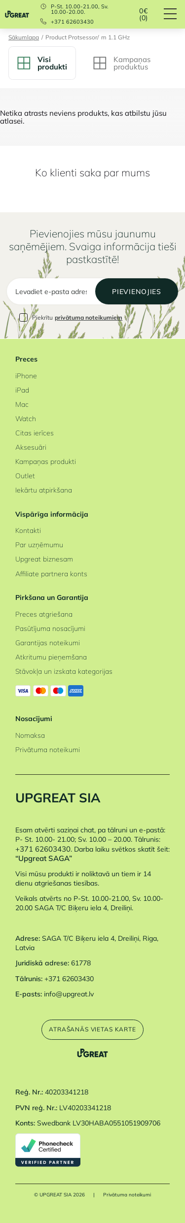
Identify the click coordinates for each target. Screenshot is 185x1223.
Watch (25, 418)
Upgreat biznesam (44, 559)
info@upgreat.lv (69, 994)
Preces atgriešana (44, 614)
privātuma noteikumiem (88, 317)
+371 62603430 (72, 22)
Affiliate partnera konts (51, 573)
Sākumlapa (23, 37)
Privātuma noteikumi (47, 749)
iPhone (26, 375)
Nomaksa (30, 735)
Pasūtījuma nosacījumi (50, 628)
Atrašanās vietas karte (92, 1029)
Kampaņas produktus (121, 63)
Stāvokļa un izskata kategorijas (63, 671)
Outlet (25, 475)
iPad (22, 390)
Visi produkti (42, 63)
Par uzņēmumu (39, 544)
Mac (22, 404)
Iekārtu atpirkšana (43, 490)
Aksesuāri (30, 447)
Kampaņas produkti (45, 461)
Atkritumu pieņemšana (51, 657)
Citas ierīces (34, 433)
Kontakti (28, 530)
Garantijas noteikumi (47, 642)
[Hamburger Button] (174, 14)
